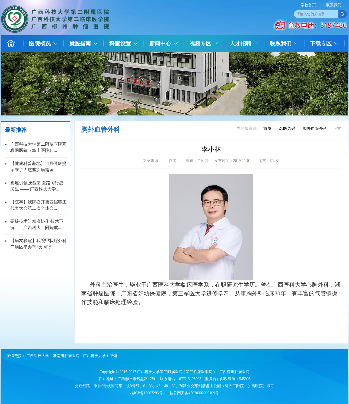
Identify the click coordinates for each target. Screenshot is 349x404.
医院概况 (40, 43)
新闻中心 (160, 43)
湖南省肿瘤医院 (66, 356)
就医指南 (80, 43)
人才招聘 (240, 43)
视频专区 (200, 43)
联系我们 (333, 5)
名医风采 (287, 128)
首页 (267, 128)
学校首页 (308, 5)
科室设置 (120, 43)
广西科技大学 (37, 356)
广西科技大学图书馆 (100, 356)
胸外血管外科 (315, 128)
